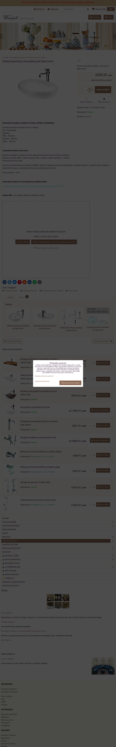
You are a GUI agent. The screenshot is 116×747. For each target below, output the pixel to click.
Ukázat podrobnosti (42, 381)
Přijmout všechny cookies (70, 382)
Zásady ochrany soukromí (44, 376)
